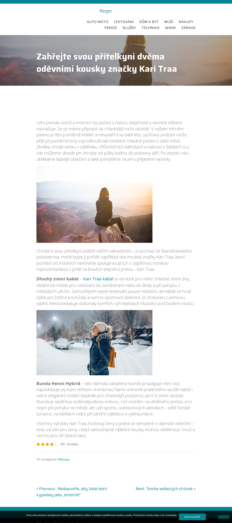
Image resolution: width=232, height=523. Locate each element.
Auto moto (97, 15)
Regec (42, 11)
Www (170, 22)
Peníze (110, 22)
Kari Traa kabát (98, 273)
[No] (223, 517)
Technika (151, 22)
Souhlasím (192, 516)
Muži (168, 15)
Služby (129, 22)
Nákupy (186, 15)
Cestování (124, 15)
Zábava (188, 22)
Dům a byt (149, 15)
